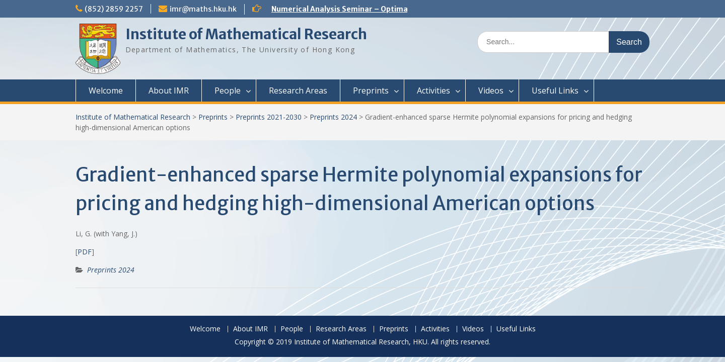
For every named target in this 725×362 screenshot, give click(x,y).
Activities (433, 90)
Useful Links (555, 90)
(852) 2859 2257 (114, 9)
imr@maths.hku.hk (203, 9)
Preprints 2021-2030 (269, 117)
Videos (490, 90)
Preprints (371, 90)
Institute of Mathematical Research (246, 34)
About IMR (169, 90)
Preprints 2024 (333, 117)
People (227, 90)
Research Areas (298, 90)
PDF (85, 251)
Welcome (106, 90)
